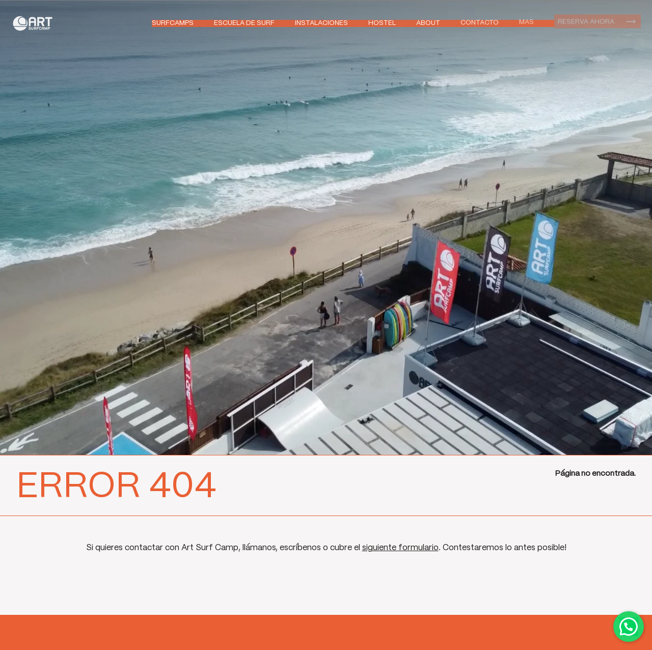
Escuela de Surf (244, 23)
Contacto (479, 22)
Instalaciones (321, 23)
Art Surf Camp (35, 23)
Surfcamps (173, 23)
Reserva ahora (586, 20)
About (428, 22)
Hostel (382, 23)
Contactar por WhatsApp (628, 626)
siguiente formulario (400, 548)
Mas (526, 21)
